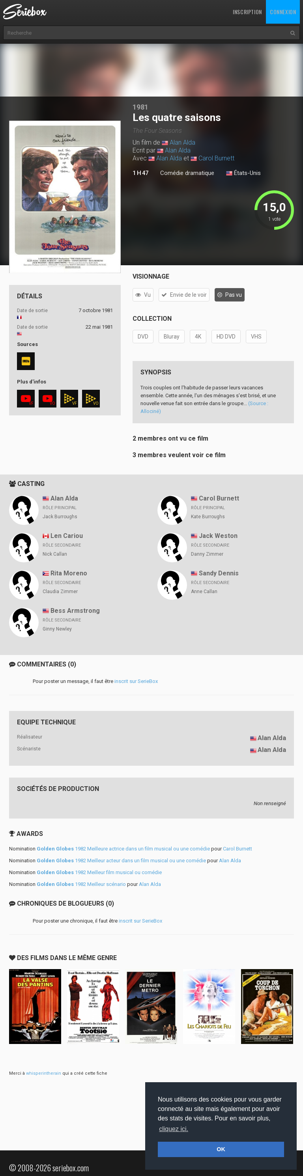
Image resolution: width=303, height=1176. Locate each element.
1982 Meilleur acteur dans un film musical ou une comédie (121, 860)
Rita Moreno (68, 573)
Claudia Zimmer (60, 591)
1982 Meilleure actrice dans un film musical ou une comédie (123, 849)
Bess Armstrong (75, 610)
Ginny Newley (57, 629)
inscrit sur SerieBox (136, 681)
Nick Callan (55, 554)
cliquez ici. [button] (173, 1129)
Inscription (247, 11)
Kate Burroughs (208, 516)
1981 (140, 107)
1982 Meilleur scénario (81, 884)
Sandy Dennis (219, 573)
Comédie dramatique (187, 173)
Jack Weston (218, 536)
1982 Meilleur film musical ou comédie (99, 872)
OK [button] (221, 1149)
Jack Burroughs (60, 516)
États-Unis (243, 173)
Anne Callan (204, 591)
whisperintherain (43, 1073)
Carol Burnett (216, 158)
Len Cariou (66, 536)
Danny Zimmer (207, 554)
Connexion (283, 11)
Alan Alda (182, 142)
